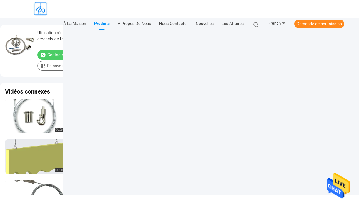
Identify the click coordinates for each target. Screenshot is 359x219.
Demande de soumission (319, 24)
